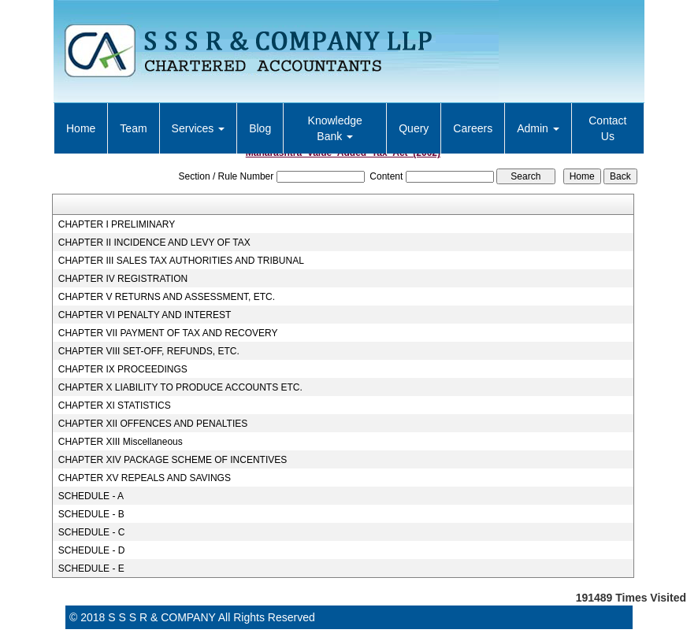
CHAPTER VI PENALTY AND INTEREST (145, 314)
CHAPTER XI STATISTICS (114, 405)
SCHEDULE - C (91, 532)
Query (414, 128)
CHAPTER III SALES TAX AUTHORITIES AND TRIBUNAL (181, 260)
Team (133, 128)
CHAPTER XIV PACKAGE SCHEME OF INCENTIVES (173, 459)
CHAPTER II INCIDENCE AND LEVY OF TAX (154, 242)
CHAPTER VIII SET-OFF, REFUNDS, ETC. (148, 351)
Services (198, 128)
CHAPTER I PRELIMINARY (116, 224)
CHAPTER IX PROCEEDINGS (122, 369)
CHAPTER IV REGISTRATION (122, 278)
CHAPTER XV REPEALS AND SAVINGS (144, 477)
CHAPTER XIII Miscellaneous (120, 441)
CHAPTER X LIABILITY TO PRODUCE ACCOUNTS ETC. (180, 387)
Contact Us (607, 128)
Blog (260, 128)
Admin (538, 128)
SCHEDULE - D (91, 550)
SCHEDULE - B (91, 514)
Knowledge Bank (335, 128)
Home (80, 128)
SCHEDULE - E (91, 568)
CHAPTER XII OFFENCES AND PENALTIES (153, 423)
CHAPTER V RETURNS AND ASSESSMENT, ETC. (166, 296)
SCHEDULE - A (91, 496)
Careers (472, 128)
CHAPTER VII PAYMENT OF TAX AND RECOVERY (168, 333)
